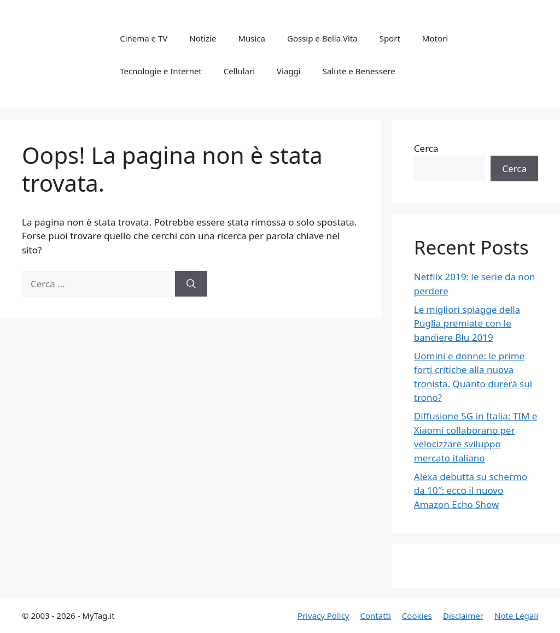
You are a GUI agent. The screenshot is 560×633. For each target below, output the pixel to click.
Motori (435, 38)
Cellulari (239, 71)
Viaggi (289, 71)
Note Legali (516, 615)
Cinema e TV (143, 38)
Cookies (417, 615)
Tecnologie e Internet (161, 71)
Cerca (426, 148)
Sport (390, 38)
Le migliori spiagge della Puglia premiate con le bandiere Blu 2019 (467, 323)
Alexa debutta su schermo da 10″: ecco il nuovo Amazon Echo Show (470, 490)
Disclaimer (463, 615)
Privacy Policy (323, 615)
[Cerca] (191, 284)
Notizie (202, 38)
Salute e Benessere (359, 71)
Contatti (375, 615)
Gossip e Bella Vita (322, 38)
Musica (251, 38)
